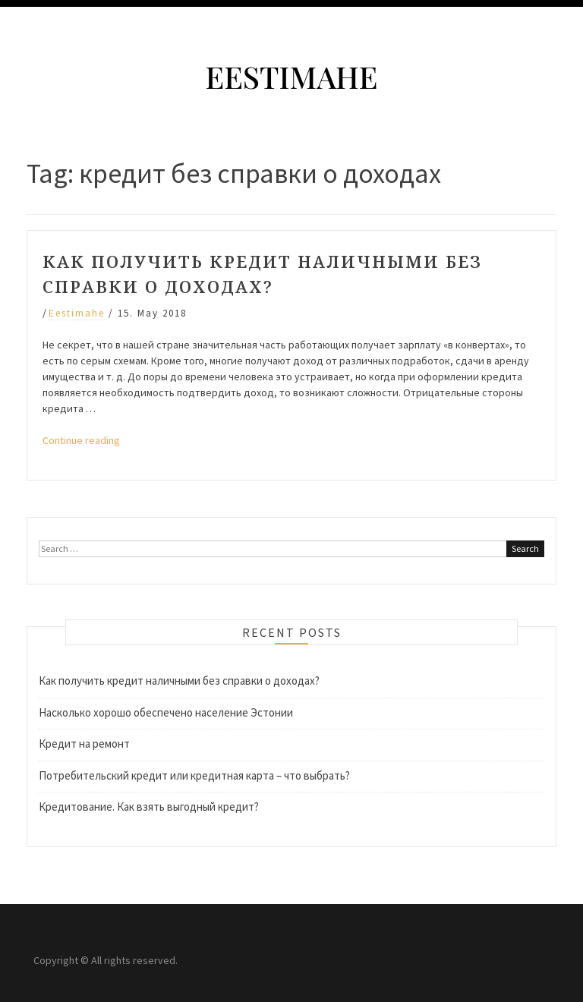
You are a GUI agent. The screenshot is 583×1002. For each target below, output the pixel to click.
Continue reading (81, 440)
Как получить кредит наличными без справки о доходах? (179, 680)
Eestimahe (291, 76)
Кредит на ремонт (84, 743)
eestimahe (77, 313)
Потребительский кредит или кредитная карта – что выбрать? (194, 775)
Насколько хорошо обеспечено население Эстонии (166, 712)
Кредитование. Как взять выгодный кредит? (149, 806)
